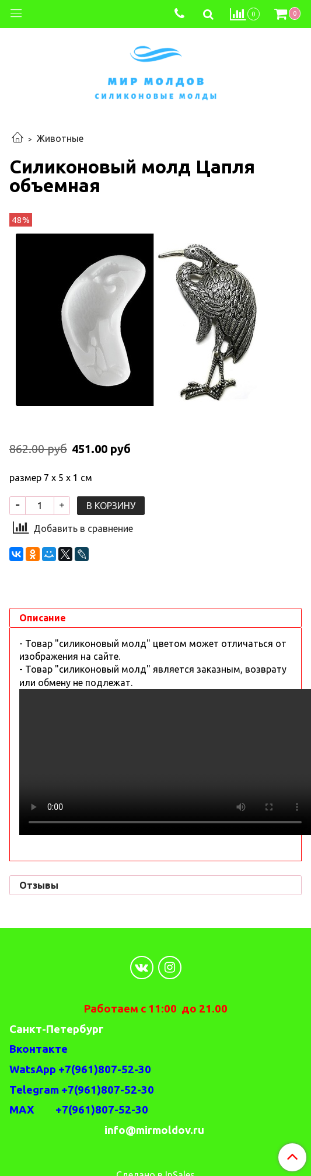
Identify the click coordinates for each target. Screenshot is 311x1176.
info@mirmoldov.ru (155, 1130)
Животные (60, 138)
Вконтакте (38, 1049)
